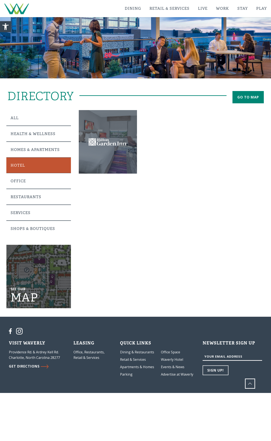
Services (20, 212)
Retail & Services (133, 359)
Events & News (172, 367)
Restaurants (26, 197)
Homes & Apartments (35, 149)
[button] (5, 26)
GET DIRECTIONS (29, 366)
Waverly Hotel (172, 359)
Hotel (18, 165)
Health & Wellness (33, 133)
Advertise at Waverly (177, 374)
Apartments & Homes (137, 367)
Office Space (170, 352)
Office (18, 181)
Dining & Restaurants (137, 352)
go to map (248, 97)
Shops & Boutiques (33, 228)
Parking (126, 374)
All (15, 118)
